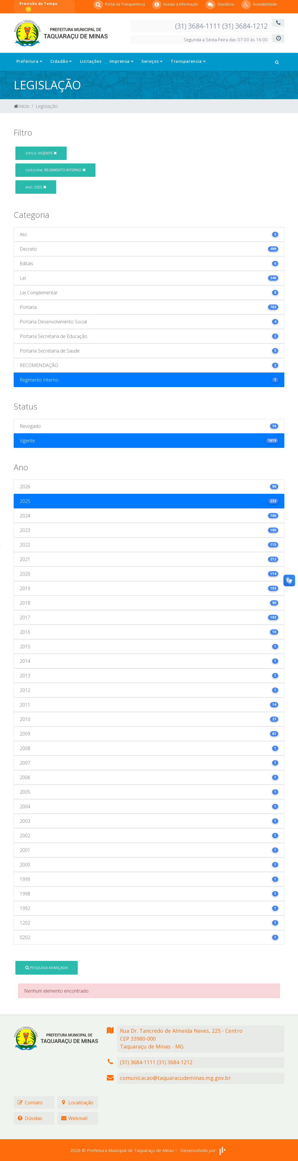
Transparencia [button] (188, 61)
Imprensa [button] (121, 61)
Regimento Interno (55, 169)
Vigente (41, 153)
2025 (35, 187)
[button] (276, 61)
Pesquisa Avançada (46, 967)
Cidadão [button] (61, 61)
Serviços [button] (151, 61)
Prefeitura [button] (29, 61)
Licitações (90, 61)
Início (21, 106)
